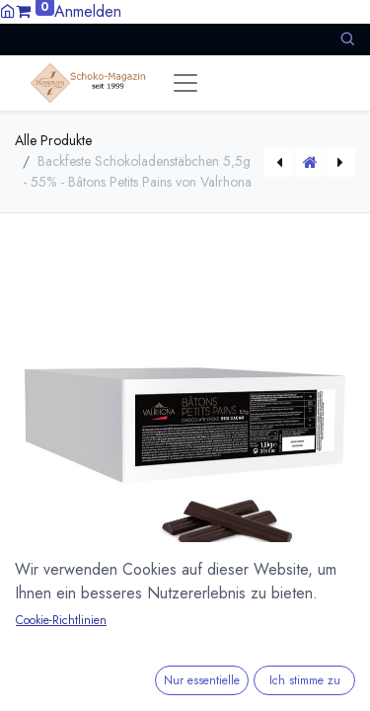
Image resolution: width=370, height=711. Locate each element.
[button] (347, 39)
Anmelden (87, 11)
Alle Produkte (53, 140)
